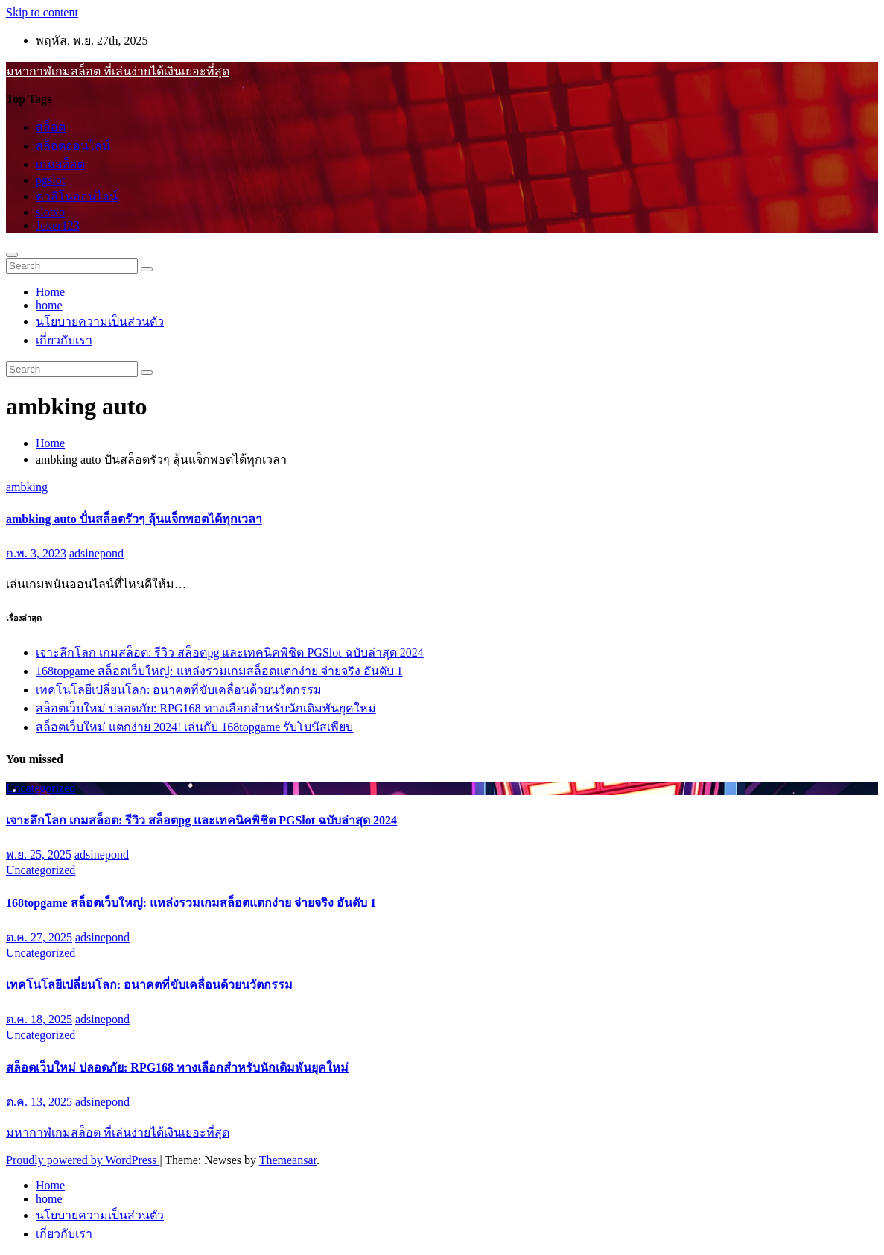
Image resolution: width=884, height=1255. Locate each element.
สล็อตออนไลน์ (73, 145)
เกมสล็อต (60, 164)
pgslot (50, 180)
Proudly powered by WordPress (82, 1160)
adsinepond (96, 553)
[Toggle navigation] (12, 255)
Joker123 (58, 225)
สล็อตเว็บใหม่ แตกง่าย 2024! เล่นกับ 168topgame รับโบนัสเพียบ (194, 727)
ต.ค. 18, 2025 (39, 1019)
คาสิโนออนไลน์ (77, 196)
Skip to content (42, 12)
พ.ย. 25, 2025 (38, 854)
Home (50, 291)
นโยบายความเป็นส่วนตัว (100, 321)
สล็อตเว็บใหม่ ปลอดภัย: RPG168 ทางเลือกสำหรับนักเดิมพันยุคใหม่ (206, 708)
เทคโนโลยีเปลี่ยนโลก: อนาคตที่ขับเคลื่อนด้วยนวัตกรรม (179, 689)
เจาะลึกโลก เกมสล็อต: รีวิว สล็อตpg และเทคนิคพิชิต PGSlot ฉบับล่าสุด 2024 (230, 652)
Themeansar (288, 1160)
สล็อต (51, 127)
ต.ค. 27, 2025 (39, 937)
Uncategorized (40, 788)
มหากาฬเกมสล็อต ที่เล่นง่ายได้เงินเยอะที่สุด (117, 71)
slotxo (50, 212)
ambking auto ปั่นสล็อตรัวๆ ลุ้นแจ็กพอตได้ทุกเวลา (134, 519)
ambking (27, 487)
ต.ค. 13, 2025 (39, 1102)
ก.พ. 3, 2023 (36, 553)
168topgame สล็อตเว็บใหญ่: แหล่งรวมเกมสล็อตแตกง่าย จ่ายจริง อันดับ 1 (219, 671)
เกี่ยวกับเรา (64, 340)
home (49, 305)
